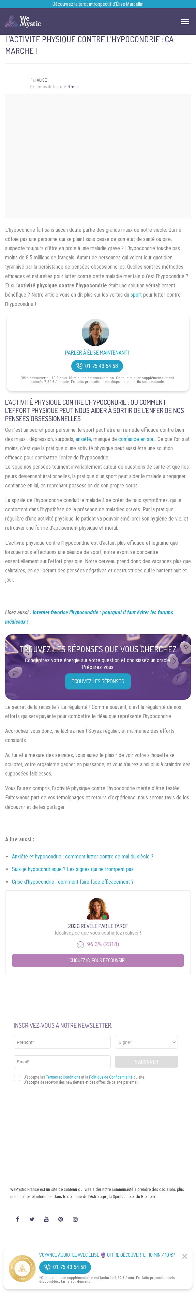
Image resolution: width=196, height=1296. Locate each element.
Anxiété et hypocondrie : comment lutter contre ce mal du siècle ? (82, 856)
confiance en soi (135, 439)
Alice (42, 80)
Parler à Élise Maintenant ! (97, 353)
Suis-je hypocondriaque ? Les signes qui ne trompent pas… (74, 869)
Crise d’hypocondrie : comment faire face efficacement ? (73, 882)
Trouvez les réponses (98, 681)
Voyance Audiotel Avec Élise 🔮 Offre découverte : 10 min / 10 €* (107, 1255)
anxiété (83, 439)
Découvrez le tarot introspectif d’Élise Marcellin (98, 4)
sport (136, 294)
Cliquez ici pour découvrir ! (98, 960)
